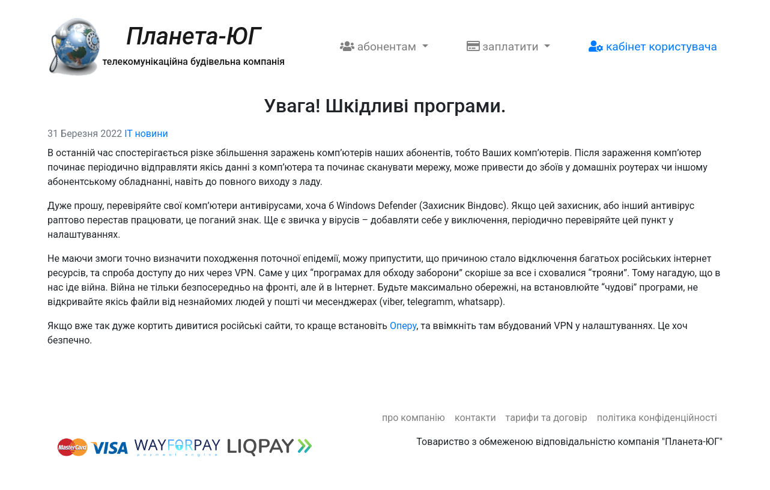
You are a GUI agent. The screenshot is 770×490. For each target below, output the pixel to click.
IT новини (146, 133)
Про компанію (413, 417)
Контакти (475, 417)
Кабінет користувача (653, 46)
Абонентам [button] (379, 46)
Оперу (403, 325)
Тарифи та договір (546, 417)
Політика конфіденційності (657, 417)
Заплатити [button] (504, 46)
